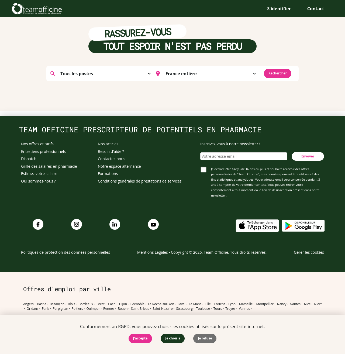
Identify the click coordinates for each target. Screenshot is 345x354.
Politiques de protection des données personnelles (65, 252)
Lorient (219, 304)
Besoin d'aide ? (111, 151)
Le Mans (195, 304)
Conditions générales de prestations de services (139, 181)
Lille (208, 304)
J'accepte (140, 338)
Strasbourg (184, 309)
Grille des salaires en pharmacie (49, 166)
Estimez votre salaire (39, 173)
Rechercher (277, 73)
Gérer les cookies (309, 252)
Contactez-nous (111, 158)
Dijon (123, 304)
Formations (108, 173)
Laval (181, 304)
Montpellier (264, 304)
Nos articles (108, 143)
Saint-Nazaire (162, 309)
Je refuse (205, 338)
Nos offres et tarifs (37, 143)
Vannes (244, 309)
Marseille (246, 304)
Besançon (57, 304)
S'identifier (279, 9)
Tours (217, 309)
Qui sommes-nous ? (38, 181)
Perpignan (60, 309)
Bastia (41, 304)
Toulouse (203, 309)
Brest (100, 304)
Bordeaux (85, 304)
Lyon (232, 304)
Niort (318, 304)
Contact (315, 9)
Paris (45, 309)
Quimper (93, 309)
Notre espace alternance (119, 166)
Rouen (122, 309)
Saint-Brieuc (140, 309)
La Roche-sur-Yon (161, 304)
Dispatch (28, 158)
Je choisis (172, 338)
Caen (112, 304)
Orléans (33, 309)
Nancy (282, 304)
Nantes (295, 304)
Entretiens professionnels (43, 151)
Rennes (108, 309)
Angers (28, 304)
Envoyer (307, 156)
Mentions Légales (152, 252)
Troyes (230, 309)
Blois (71, 304)
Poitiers (77, 309)
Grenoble (137, 304)
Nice (307, 304)
